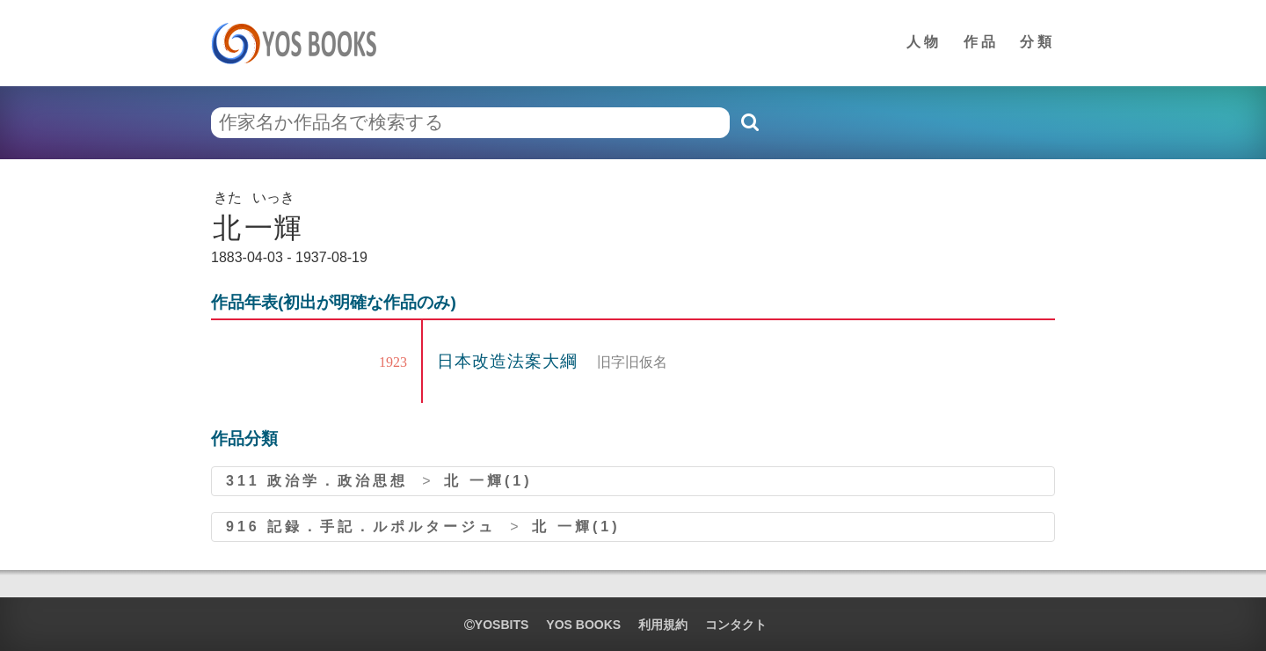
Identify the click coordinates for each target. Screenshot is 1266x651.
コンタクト (736, 625)
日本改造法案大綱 (510, 361)
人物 (924, 41)
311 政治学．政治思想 (317, 480)
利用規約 (663, 625)
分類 (1037, 41)
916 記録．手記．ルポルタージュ (361, 526)
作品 (981, 41)
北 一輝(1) (488, 480)
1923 (393, 362)
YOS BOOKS (583, 625)
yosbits (496, 625)
